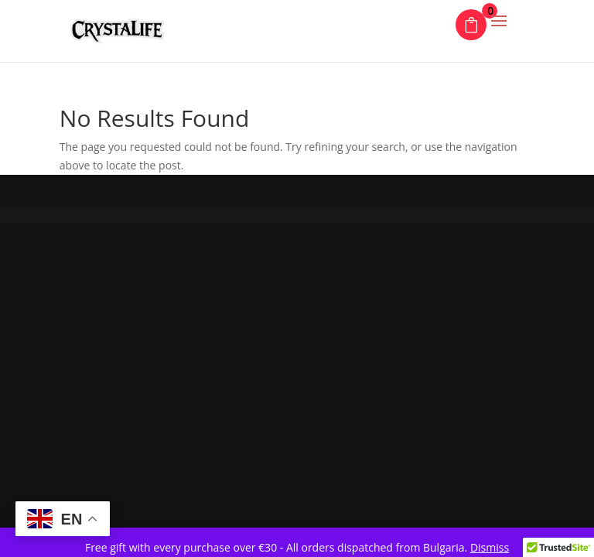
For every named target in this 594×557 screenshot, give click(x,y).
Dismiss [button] (489, 547)
